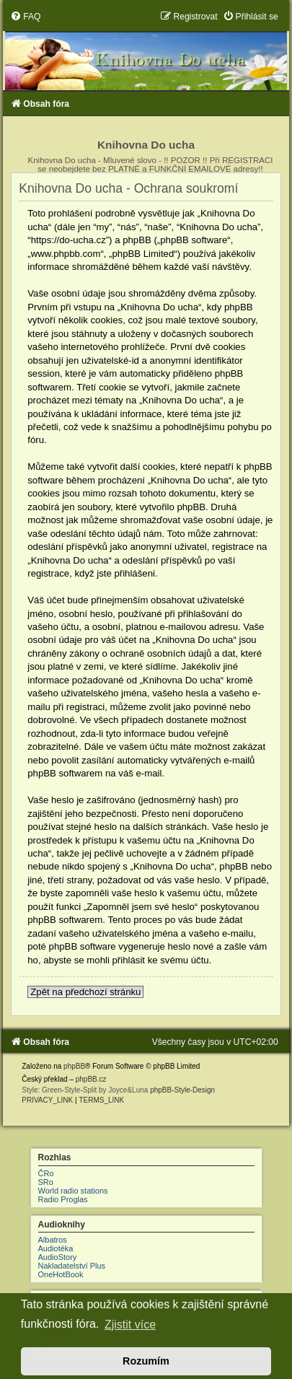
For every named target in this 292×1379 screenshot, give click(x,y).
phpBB (74, 1066)
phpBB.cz (91, 1079)
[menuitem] (25, 17)
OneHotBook (61, 1274)
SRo (45, 1182)
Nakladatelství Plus (72, 1265)
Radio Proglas (63, 1199)
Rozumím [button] (146, 1361)
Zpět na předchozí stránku (85, 991)
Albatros (52, 1239)
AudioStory (57, 1257)
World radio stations (73, 1190)
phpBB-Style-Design (182, 1090)
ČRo (46, 1173)
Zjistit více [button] (130, 1324)
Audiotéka (56, 1248)
